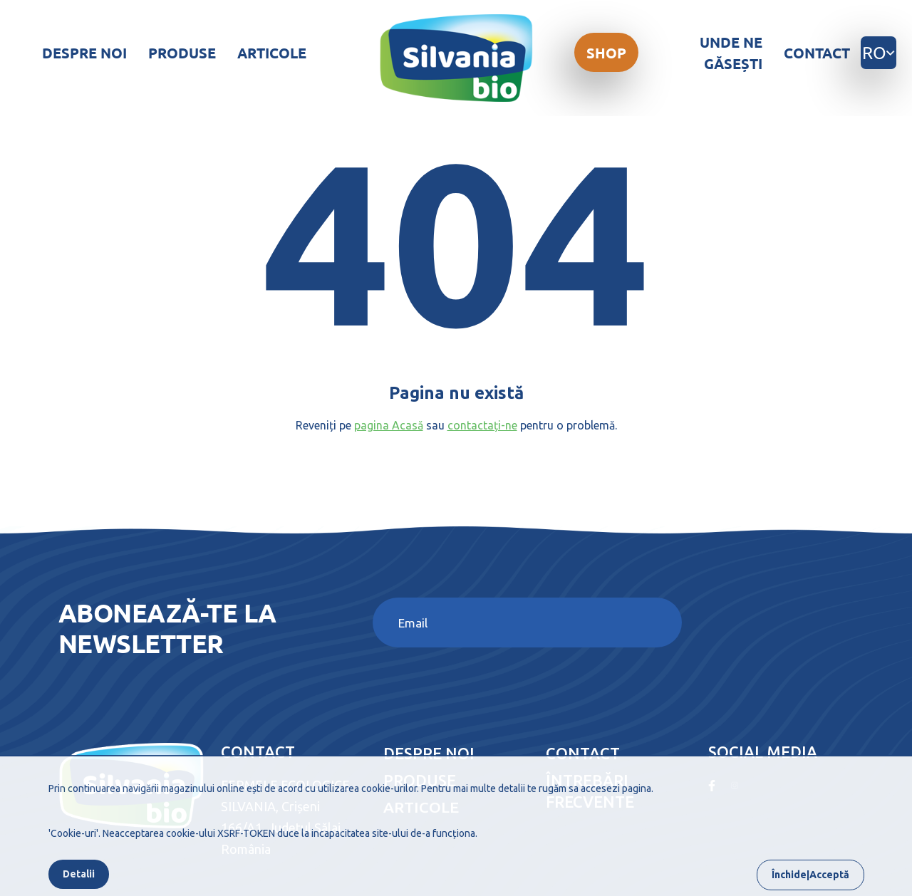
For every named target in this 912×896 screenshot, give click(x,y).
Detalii (79, 874)
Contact (817, 52)
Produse (182, 52)
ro (878, 52)
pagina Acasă (388, 425)
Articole (271, 52)
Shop (606, 52)
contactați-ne (482, 425)
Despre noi (84, 52)
